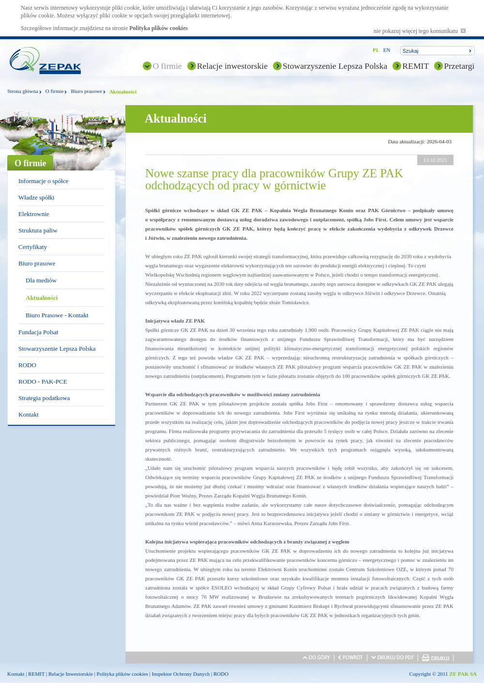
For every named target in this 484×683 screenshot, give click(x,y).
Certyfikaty (32, 246)
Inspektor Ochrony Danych (181, 674)
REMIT (415, 66)
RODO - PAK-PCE (42, 381)
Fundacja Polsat (38, 332)
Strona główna (22, 91)
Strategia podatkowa (44, 398)
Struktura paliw (38, 230)
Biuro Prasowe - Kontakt (57, 315)
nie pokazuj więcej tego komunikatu (420, 31)
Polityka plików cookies (158, 28)
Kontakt (28, 414)
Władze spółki (36, 197)
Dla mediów (41, 280)
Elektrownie (33, 213)
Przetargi (459, 66)
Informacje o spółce (43, 181)
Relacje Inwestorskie (70, 674)
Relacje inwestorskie (232, 66)
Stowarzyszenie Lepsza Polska (335, 66)
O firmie (167, 66)
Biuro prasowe (86, 91)
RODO (27, 365)
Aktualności (42, 297)
